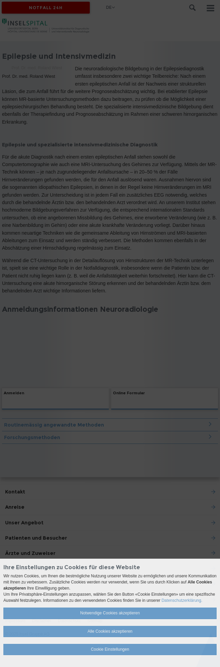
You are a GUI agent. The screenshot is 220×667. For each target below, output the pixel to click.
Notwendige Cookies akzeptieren (110, 613)
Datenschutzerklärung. (182, 600)
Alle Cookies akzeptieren (109, 631)
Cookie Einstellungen (110, 649)
